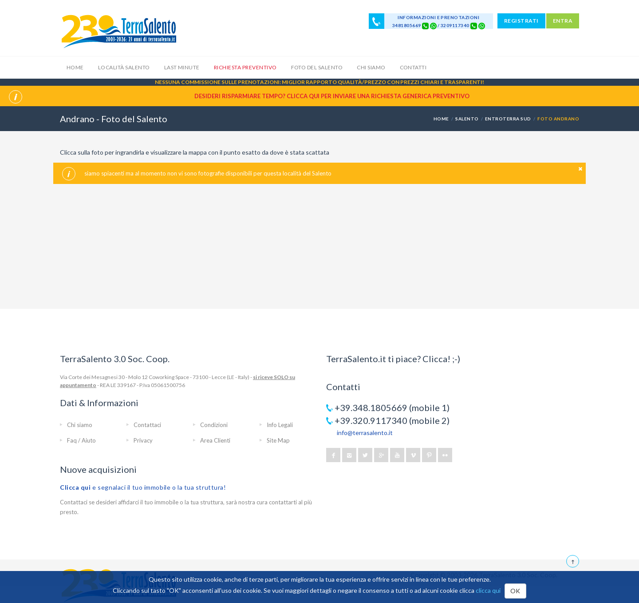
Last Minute (182, 67)
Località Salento (124, 67)
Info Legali (280, 424)
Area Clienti (215, 440)
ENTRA (562, 20)
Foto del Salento (317, 67)
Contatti (413, 67)
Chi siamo (371, 67)
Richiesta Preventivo (245, 67)
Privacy (143, 440)
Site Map (278, 440)
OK (515, 591)
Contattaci (147, 424)
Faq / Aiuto (81, 440)
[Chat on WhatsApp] (433, 25)
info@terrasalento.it (365, 432)
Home (75, 67)
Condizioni (214, 424)
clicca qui (488, 590)
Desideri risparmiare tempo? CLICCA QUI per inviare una (331, 96)
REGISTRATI (521, 20)
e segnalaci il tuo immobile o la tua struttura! (143, 487)
